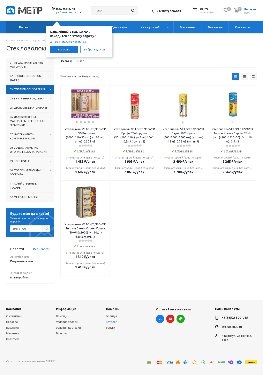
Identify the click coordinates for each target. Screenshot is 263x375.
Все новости (41, 249)
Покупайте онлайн (21, 261)
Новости (12, 322)
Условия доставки (68, 327)
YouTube (170, 319)
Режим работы (19, 277)
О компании (14, 316)
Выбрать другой (94, 49)
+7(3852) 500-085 (169, 11)
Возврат (61, 333)
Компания (14, 309)
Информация (66, 309)
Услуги (110, 327)
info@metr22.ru (232, 326)
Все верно (64, 49)
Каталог (111, 322)
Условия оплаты (67, 322)
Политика (12, 339)
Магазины (13, 333)
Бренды (111, 316)
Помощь (61, 316)
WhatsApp (180, 319)
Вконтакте (160, 319)
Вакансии (12, 327)
